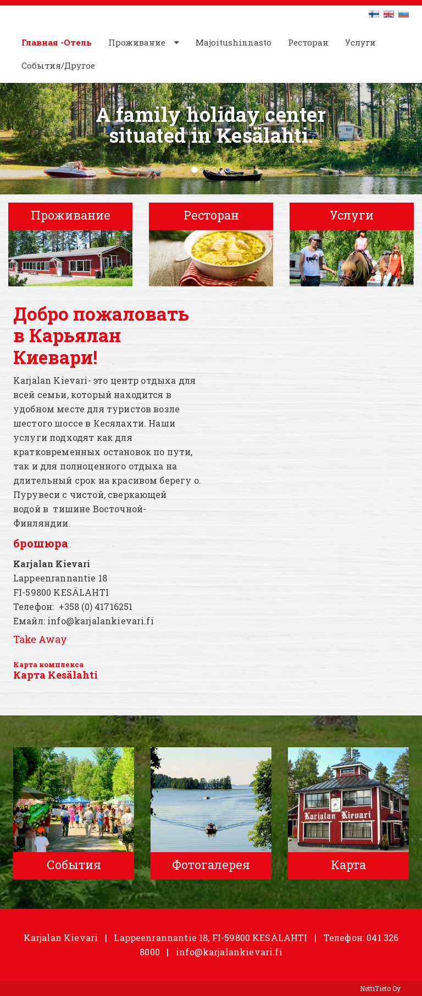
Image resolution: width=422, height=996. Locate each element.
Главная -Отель (56, 42)
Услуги (360, 42)
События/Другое (58, 65)
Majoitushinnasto (233, 42)
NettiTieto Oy (380, 988)
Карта (25, 664)
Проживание (136, 42)
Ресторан (308, 42)
